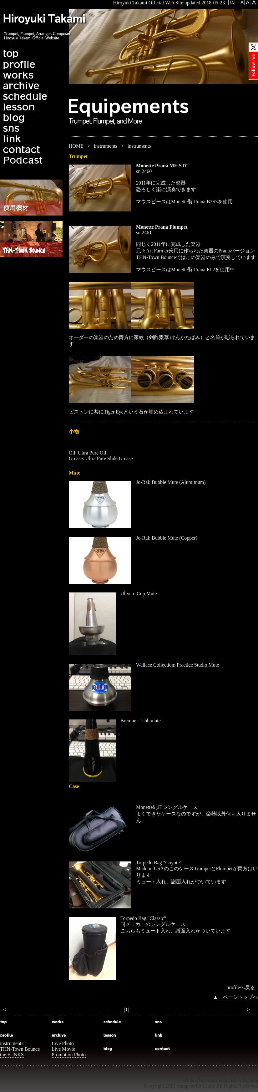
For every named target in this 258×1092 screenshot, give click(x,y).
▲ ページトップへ (235, 997)
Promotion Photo (69, 1054)
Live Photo (63, 1043)
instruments (11, 1043)
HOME (76, 146)
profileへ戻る (240, 987)
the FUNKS (12, 1054)
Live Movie (63, 1049)
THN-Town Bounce (20, 1049)
